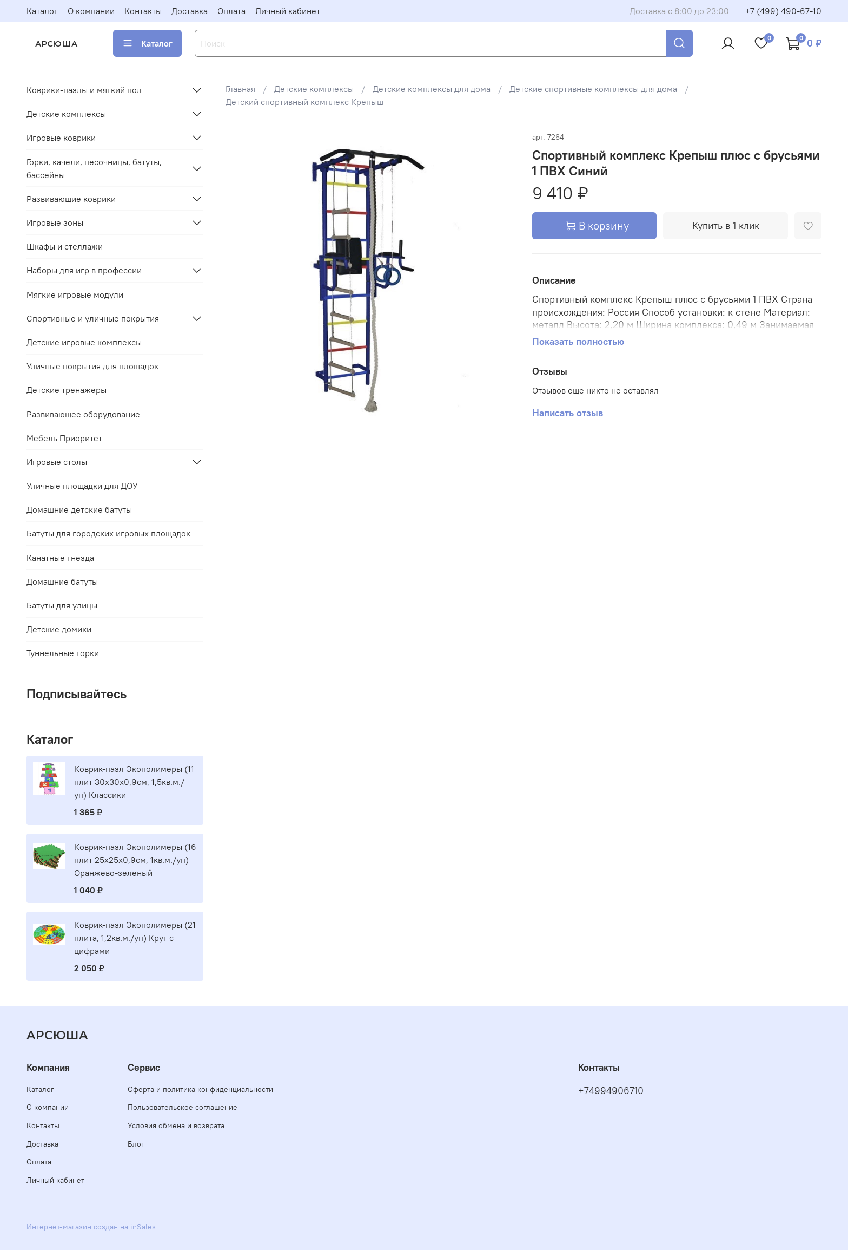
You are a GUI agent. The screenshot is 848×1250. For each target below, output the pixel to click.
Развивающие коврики (71, 198)
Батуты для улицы (62, 605)
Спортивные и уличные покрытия (93, 318)
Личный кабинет (287, 10)
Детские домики (59, 629)
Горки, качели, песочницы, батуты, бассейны (94, 168)
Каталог (42, 10)
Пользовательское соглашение (182, 1107)
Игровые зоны (55, 222)
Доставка (189, 10)
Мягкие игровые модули (75, 294)
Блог (136, 1144)
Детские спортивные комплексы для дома (593, 88)
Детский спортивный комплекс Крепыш (304, 101)
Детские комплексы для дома (432, 88)
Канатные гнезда (60, 557)
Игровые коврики (61, 137)
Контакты (143, 10)
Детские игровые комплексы (84, 342)
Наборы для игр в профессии (84, 270)
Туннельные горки (63, 652)
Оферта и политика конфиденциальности (200, 1089)
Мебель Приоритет (64, 438)
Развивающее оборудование (83, 414)
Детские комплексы (314, 88)
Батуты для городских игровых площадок (108, 533)
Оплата (231, 10)
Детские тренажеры (67, 389)
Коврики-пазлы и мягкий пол (84, 89)
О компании (91, 10)
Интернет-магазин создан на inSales (91, 1227)
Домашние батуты (62, 581)
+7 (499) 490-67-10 (783, 10)
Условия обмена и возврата (176, 1125)
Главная (240, 88)
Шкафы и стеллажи (65, 246)
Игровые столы (57, 461)
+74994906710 (611, 1091)
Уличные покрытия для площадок (92, 366)
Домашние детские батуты (79, 509)
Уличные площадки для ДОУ (82, 485)
